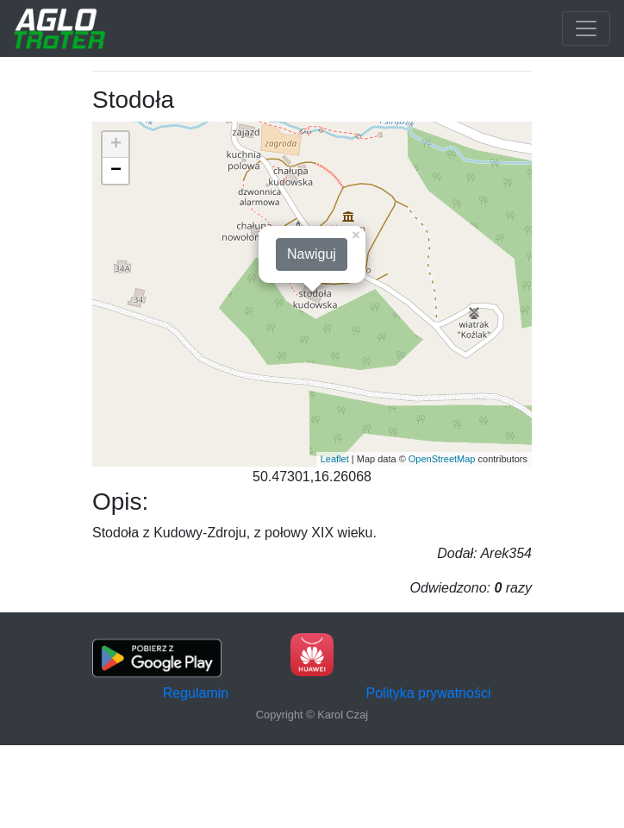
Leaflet (335, 459)
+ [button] (116, 145)
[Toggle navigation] (586, 28)
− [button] (116, 171)
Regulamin (195, 693)
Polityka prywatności (428, 693)
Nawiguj (311, 254)
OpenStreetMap (442, 459)
